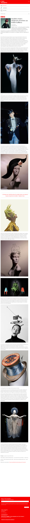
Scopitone (4, 10)
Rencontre (5, 5)
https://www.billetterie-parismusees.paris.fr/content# (17, 462)
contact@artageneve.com (4, 514)
